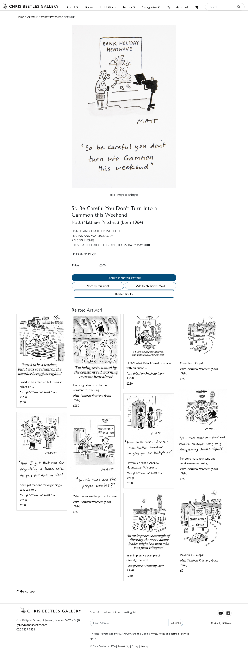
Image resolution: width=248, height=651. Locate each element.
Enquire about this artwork (124, 277)
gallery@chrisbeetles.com (31, 624)
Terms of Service (180, 633)
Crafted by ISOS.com (221, 623)
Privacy (135, 646)
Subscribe (176, 622)
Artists (31, 16)
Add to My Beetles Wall (150, 285)
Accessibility (123, 646)
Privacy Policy (158, 633)
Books (89, 6)
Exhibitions (108, 6)
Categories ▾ (151, 6)
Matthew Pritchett (50, 16)
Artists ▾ (129, 6)
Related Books (124, 294)
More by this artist (98, 285)
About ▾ (72, 6)
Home (20, 16)
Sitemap (144, 646)
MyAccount (177, 6)
